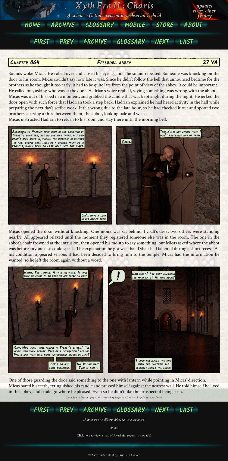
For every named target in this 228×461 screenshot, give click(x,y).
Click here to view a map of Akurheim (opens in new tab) (114, 435)
